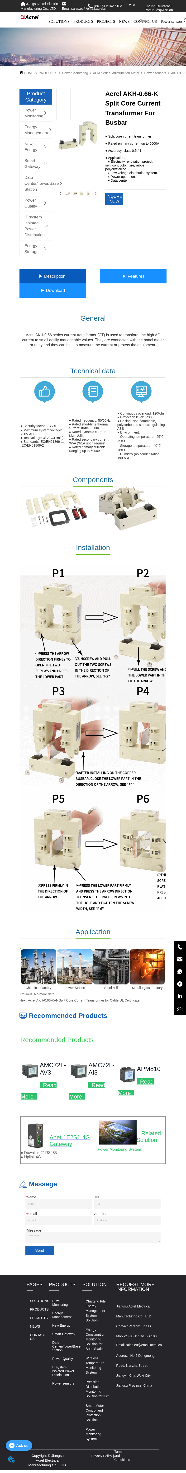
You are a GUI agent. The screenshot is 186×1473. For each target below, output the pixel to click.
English (150, 6)
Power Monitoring (75, 73)
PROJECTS (106, 21)
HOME (29, 73)
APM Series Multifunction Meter (116, 73)
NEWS (124, 21)
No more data (44, 994)
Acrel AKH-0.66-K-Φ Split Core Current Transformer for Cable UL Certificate (84, 1000)
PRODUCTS (83, 21)
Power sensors (155, 73)
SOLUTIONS (59, 21)
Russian (167, 10)
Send (39, 1250)
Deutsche (164, 6)
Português (152, 10)
